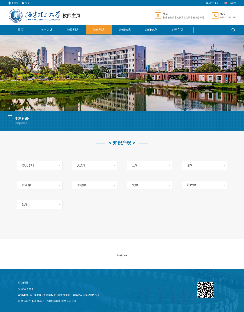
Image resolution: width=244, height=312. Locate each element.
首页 (21, 29)
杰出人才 (47, 29)
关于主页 (177, 29)
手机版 (13, 3)
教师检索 (125, 29)
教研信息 (151, 29)
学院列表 (73, 29)
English (230, 3)
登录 (25, 3)
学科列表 (99, 29)
